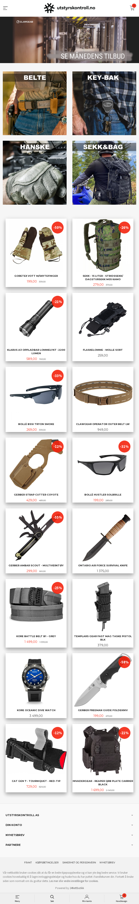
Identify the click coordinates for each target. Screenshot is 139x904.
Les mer (53, 880)
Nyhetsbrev (107, 862)
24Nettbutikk (77, 887)
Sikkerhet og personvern (79, 862)
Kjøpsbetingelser (47, 862)
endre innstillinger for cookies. (81, 880)
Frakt (28, 862)
